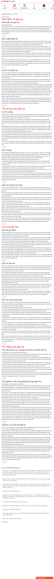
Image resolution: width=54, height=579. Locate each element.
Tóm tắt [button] (4, 35)
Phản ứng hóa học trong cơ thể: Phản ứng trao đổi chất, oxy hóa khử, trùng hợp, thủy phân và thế (26, 514)
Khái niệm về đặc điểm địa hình (12, 509)
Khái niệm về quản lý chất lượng (12, 518)
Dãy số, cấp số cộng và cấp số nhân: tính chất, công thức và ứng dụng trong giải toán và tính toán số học (26, 479)
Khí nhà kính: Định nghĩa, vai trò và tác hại (15, 502)
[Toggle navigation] (52, 1)
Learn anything (6, 14)
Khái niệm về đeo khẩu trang (11, 491)
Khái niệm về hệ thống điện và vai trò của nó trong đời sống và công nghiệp (25, 505)
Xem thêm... (5, 521)
